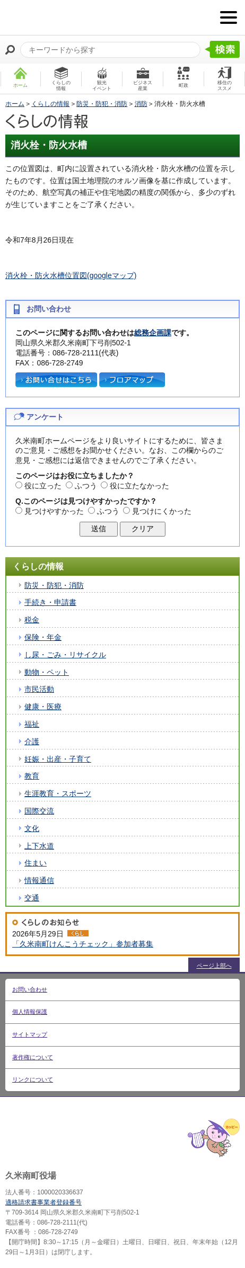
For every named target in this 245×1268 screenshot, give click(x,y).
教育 (31, 776)
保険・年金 (43, 637)
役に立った (43, 485)
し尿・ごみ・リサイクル (65, 654)
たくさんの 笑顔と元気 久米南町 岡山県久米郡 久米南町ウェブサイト (62, 17)
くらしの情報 (50, 104)
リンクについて (32, 1079)
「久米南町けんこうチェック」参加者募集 (82, 944)
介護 (31, 741)
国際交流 (39, 811)
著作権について (32, 1057)
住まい (35, 863)
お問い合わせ (29, 989)
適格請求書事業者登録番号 (43, 1202)
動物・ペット (46, 672)
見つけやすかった (54, 511)
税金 (31, 619)
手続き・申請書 (50, 602)
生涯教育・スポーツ (57, 793)
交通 (31, 898)
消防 (141, 104)
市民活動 (39, 689)
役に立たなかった (139, 485)
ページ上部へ (214, 965)
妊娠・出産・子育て (57, 759)
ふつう (86, 485)
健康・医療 (43, 706)
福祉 (31, 724)
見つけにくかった (161, 511)
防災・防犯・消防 (101, 104)
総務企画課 (152, 332)
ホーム (14, 104)
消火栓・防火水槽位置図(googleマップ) (70, 275)
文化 (31, 828)
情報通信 (39, 880)
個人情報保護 (29, 1011)
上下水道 (39, 846)
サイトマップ (29, 1034)
